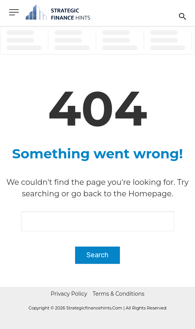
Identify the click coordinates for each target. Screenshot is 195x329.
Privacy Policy (69, 293)
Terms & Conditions (118, 293)
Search (97, 255)
